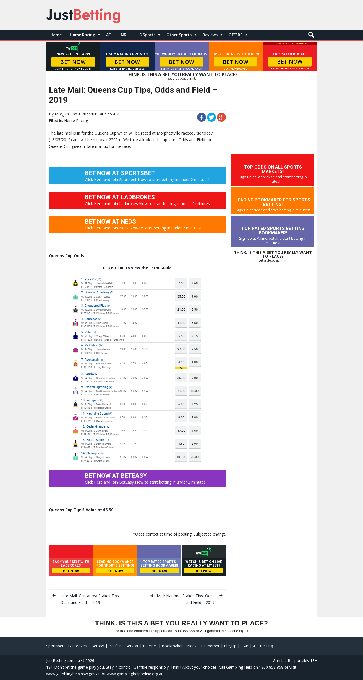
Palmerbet (210, 645)
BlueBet (150, 645)
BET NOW (73, 62)
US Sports (146, 34)
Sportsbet (55, 645)
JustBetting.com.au (63, 660)
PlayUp (230, 645)
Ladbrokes (77, 645)
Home (56, 34)
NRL (124, 34)
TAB (245, 645)
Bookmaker (172, 645)
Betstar (132, 645)
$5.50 (108, 509)
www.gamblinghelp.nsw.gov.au (73, 673)
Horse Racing (82, 34)
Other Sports (179, 34)
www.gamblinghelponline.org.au (135, 673)
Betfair (115, 645)
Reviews (210, 34)
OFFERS (235, 34)
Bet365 (97, 645)
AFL (109, 34)
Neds (192, 645)
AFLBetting (263, 645)
